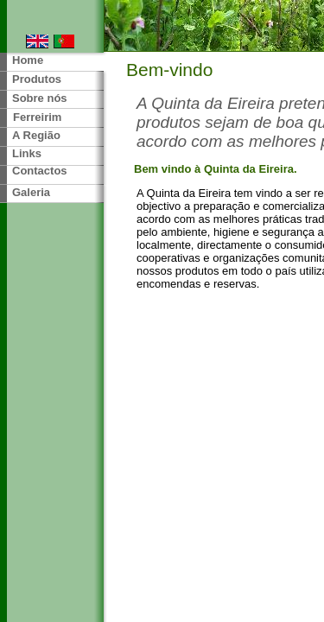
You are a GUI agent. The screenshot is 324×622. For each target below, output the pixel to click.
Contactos (39, 170)
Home (27, 60)
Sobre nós (39, 98)
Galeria (31, 192)
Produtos (36, 79)
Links (26, 153)
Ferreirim (37, 117)
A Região (36, 135)
